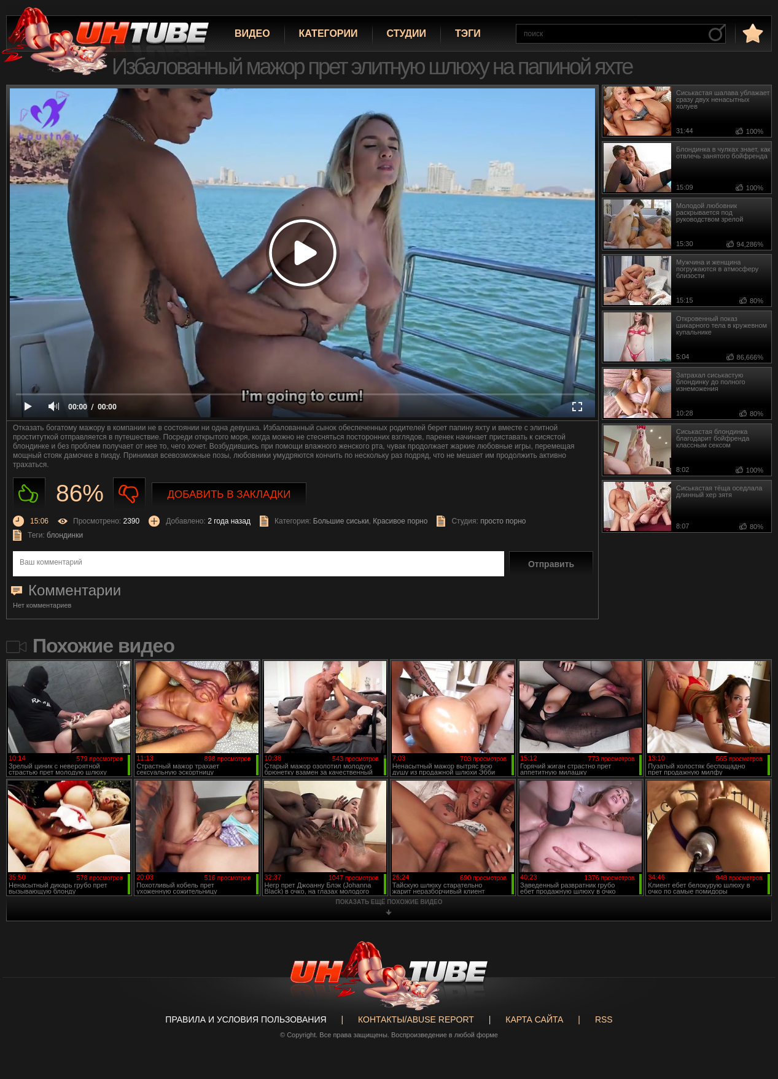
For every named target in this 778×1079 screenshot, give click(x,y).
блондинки (65, 535)
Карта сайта (534, 1019)
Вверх (750, 1015)
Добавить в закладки (229, 494)
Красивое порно (400, 521)
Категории (328, 33)
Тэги (468, 33)
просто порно (503, 521)
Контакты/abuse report (416, 1019)
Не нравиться (129, 494)
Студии (406, 33)
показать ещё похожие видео (389, 902)
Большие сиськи (341, 521)
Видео (252, 33)
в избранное (751, 33)
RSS (604, 1019)
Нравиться (29, 494)
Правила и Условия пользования (245, 1019)
